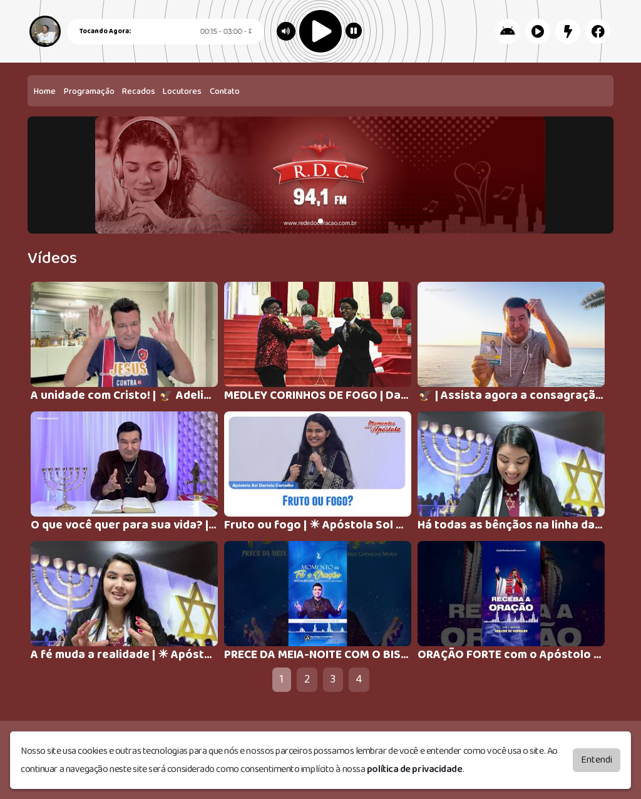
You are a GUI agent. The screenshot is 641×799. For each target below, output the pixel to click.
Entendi (596, 760)
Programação (89, 91)
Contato (225, 91)
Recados (138, 91)
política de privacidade (415, 769)
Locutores (182, 91)
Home (45, 91)
